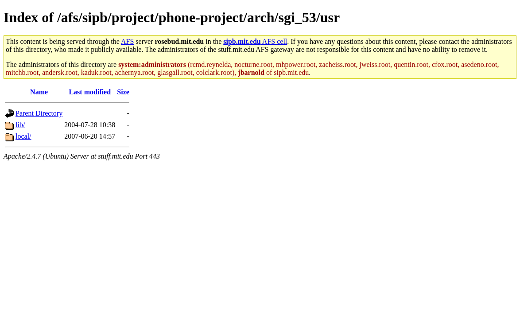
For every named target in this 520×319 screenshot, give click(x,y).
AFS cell (255, 41)
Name (39, 92)
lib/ (20, 124)
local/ (23, 136)
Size (123, 92)
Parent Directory (39, 113)
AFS (127, 41)
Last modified (90, 92)
